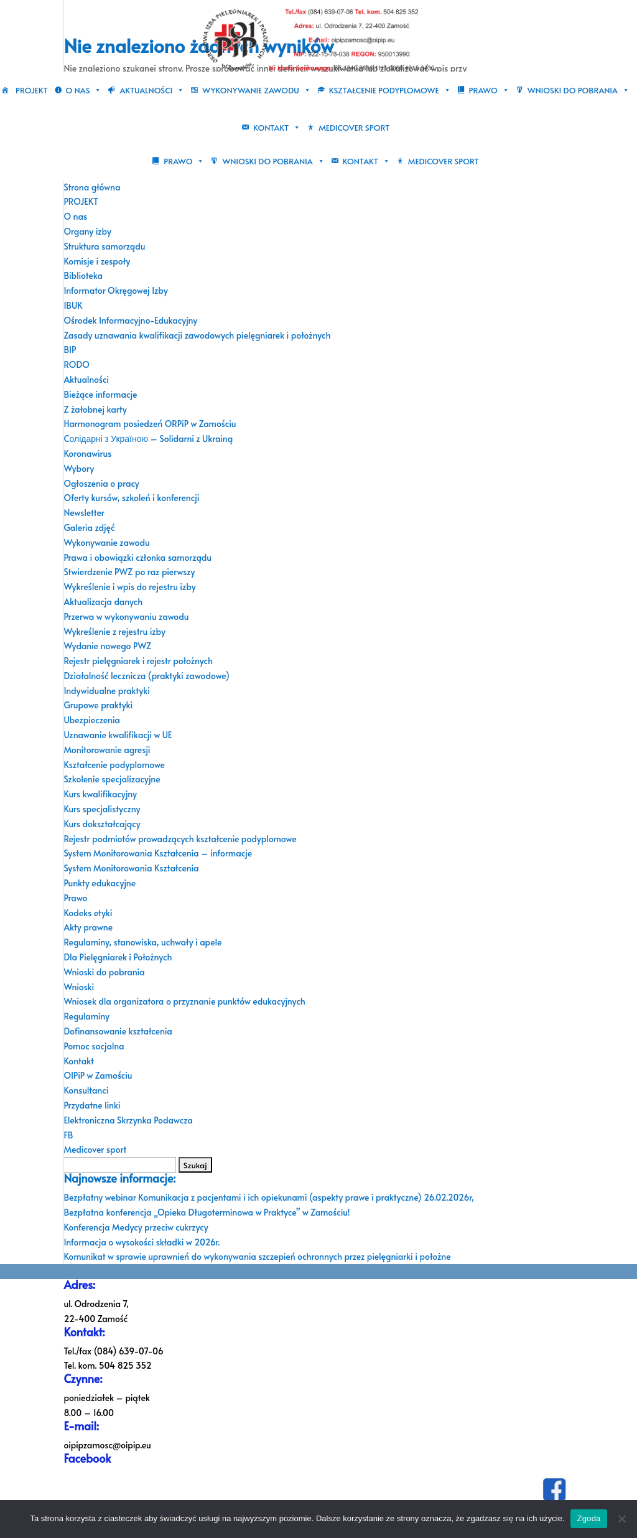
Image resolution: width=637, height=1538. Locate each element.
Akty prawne (88, 927)
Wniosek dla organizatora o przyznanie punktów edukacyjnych (184, 1001)
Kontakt (78, 1061)
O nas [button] (84, 90)
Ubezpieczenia (91, 720)
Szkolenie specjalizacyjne (111, 779)
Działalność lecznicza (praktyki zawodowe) (146, 676)
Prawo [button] (489, 90)
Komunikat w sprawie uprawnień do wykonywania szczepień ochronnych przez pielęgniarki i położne (256, 1256)
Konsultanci (85, 1090)
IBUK (72, 305)
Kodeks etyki (87, 913)
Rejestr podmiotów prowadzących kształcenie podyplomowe (179, 839)
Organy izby (87, 231)
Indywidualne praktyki (106, 690)
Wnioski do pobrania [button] (579, 90)
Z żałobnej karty (94, 409)
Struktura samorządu (104, 246)
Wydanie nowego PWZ (107, 646)
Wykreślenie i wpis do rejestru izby (129, 587)
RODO (76, 364)
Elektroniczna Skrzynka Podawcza (128, 1120)
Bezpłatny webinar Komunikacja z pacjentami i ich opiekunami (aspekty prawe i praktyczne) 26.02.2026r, (268, 1197)
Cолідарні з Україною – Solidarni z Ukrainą (148, 438)
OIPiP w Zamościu (97, 1075)
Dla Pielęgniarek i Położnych (117, 957)
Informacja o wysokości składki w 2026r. (141, 1242)
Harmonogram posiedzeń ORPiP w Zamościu (149, 423)
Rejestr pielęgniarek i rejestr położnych (138, 661)
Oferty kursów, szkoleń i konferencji (131, 498)
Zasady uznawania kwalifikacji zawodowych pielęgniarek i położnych (196, 335)
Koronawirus (87, 453)
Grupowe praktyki (98, 705)
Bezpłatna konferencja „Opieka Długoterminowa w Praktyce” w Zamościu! (206, 1212)
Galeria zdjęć (88, 527)
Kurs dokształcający (101, 824)
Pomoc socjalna (93, 1046)
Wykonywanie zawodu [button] (256, 90)
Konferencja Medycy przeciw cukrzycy (135, 1227)
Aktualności (86, 379)
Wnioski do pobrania (103, 972)
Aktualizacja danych (102, 601)
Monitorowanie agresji (106, 750)
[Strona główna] (8, 90)
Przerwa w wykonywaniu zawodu (125, 616)
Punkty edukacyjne (99, 883)
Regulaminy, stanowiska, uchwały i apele (142, 942)
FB (68, 1135)
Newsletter (83, 512)
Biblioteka (83, 275)
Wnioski (78, 987)
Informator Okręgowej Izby (115, 290)
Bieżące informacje (100, 394)
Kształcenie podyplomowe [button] (390, 90)
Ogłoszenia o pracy (101, 483)
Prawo (75, 898)
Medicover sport (353, 127)
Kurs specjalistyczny (101, 809)
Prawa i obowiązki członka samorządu (137, 557)
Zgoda (588, 1518)
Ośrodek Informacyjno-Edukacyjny (130, 320)
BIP (69, 349)
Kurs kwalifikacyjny (100, 794)
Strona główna (91, 187)
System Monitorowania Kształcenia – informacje (157, 853)
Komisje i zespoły (96, 261)
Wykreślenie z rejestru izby (114, 631)
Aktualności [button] (151, 90)
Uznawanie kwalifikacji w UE (117, 735)
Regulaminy (86, 1016)
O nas (75, 216)
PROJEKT (31, 90)
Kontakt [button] (276, 127)
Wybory (78, 468)
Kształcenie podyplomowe (114, 765)
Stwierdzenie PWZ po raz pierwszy (129, 572)
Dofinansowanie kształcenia (117, 1031)
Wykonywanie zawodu (106, 542)
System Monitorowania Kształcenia (130, 868)
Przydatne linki (91, 1105)
